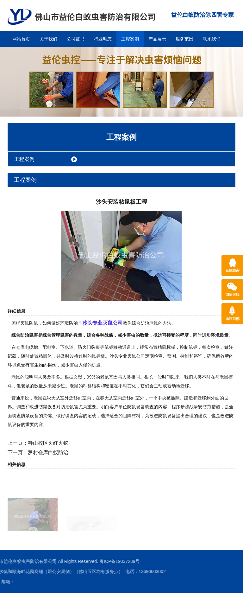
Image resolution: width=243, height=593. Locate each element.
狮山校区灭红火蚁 (48, 443)
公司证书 (75, 38)
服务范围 (184, 38)
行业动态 (103, 38)
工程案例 (130, 38)
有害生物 (34, 364)
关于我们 (48, 38)
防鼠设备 (47, 406)
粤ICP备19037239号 (38, 561)
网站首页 (21, 38)
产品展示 (157, 38)
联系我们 (212, 38)
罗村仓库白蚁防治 (48, 452)
